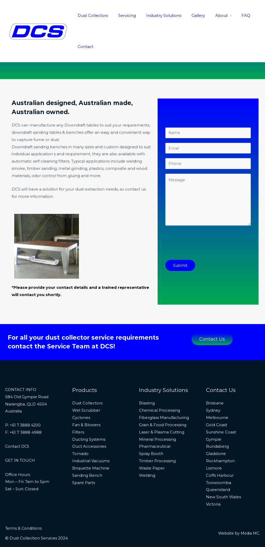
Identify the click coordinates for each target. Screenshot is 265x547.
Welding (147, 475)
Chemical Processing (159, 410)
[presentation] (204, 246)
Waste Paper (152, 468)
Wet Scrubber (86, 410)
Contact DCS (18, 446)
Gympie (213, 439)
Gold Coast (216, 424)
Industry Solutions (157, 15)
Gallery (189, 15)
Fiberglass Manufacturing (164, 417)
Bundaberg (217, 446)
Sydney (213, 410)
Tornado (80, 453)
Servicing (123, 15)
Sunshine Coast (221, 432)
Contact (84, 46)
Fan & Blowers (86, 424)
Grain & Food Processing (162, 424)
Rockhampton (220, 460)
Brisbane (215, 403)
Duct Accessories (89, 446)
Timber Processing (157, 460)
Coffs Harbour (220, 475)
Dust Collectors (91, 15)
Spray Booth (151, 453)
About (210, 15)
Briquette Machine (90, 468)
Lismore (214, 468)
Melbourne (217, 417)
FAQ (231, 15)
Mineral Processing (157, 439)
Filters (78, 432)
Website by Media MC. (238, 533)
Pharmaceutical (154, 446)
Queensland (218, 489)
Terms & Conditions (24, 528)
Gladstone (216, 453)
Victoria (213, 504)
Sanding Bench (87, 475)
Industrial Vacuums (90, 460)
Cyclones (81, 417)
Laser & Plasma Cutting (161, 432)
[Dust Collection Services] (38, 30)
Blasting (147, 403)
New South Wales (223, 496)
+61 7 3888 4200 (26, 425)
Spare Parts (83, 482)
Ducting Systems (88, 439)
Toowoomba (218, 482)
